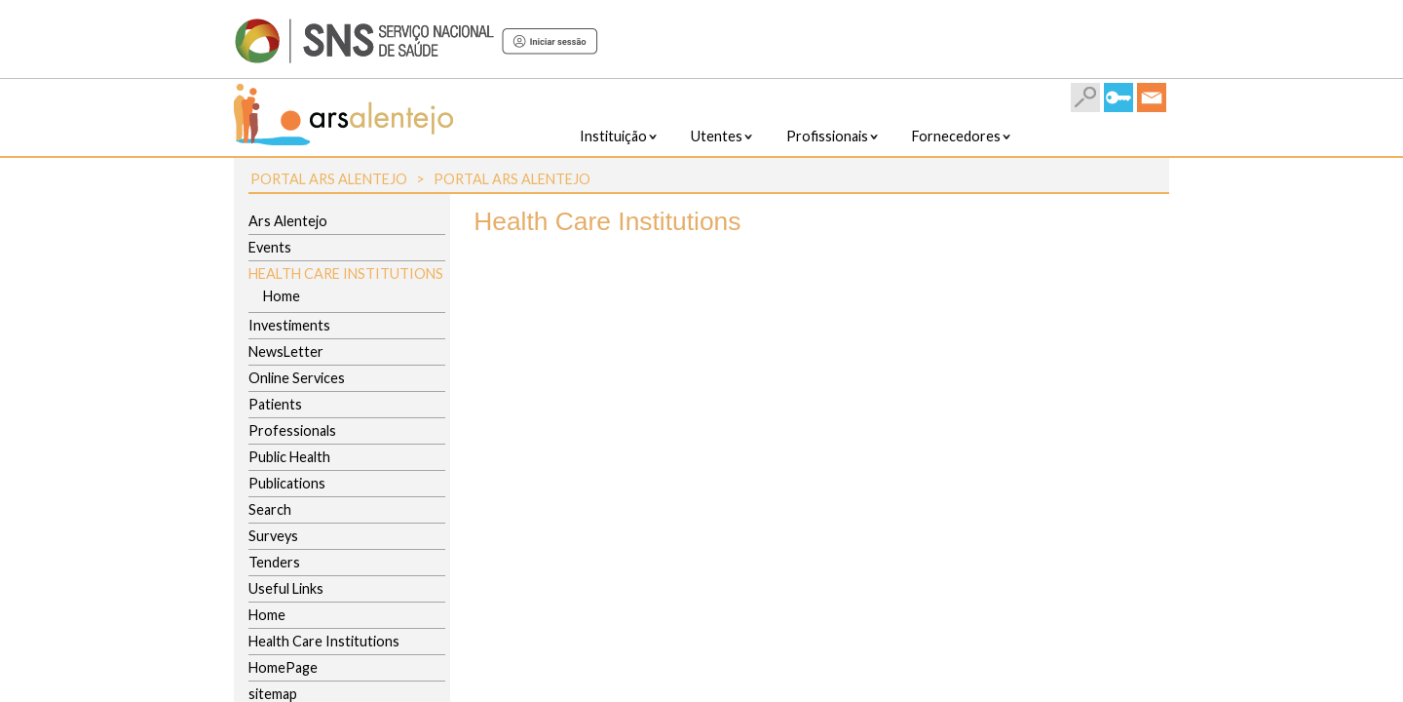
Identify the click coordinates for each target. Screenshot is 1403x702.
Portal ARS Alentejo (328, 179)
